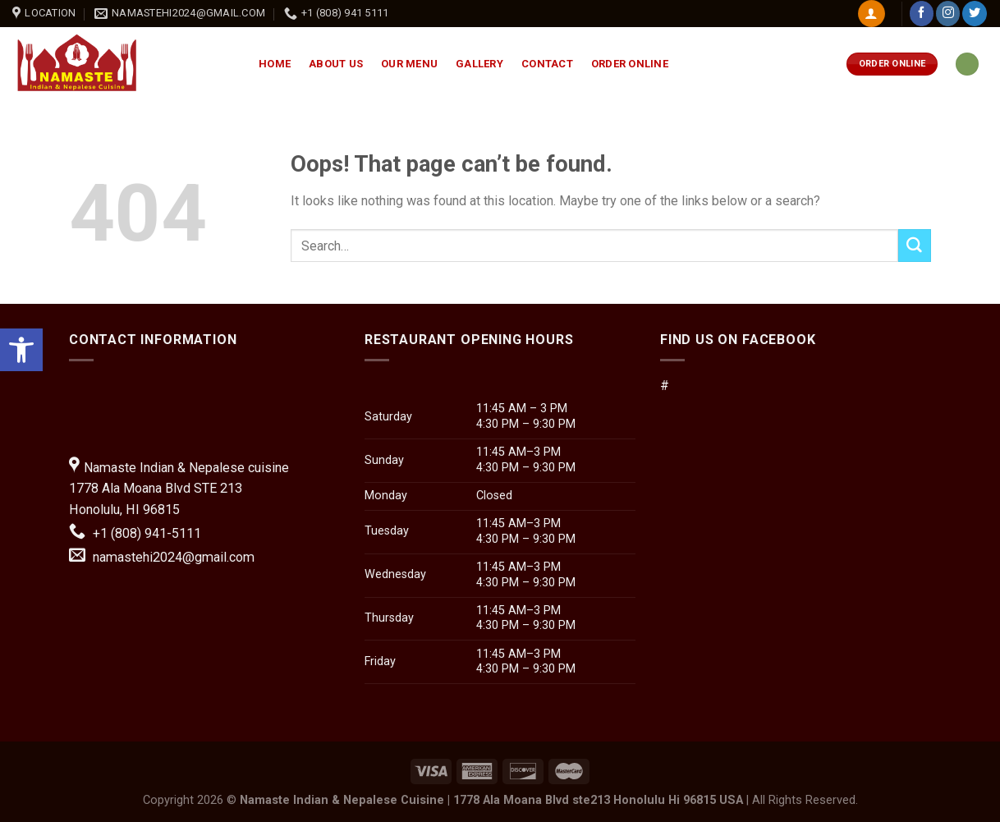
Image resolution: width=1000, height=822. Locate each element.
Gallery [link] (479, 63)
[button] (500, 386)
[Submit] (914, 245)
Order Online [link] (629, 63)
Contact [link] (547, 63)
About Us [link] (336, 63)
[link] (21, 349)
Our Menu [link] (409, 63)
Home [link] (275, 63)
